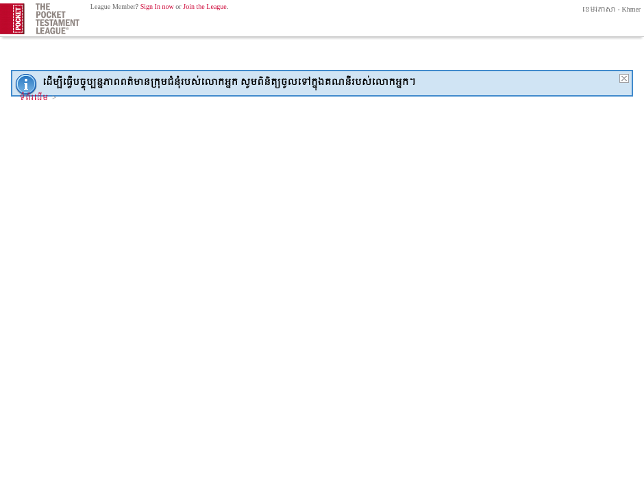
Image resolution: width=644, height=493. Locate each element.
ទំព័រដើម (34, 98)
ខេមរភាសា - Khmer (610, 10)
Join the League (205, 7)
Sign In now (157, 7)
